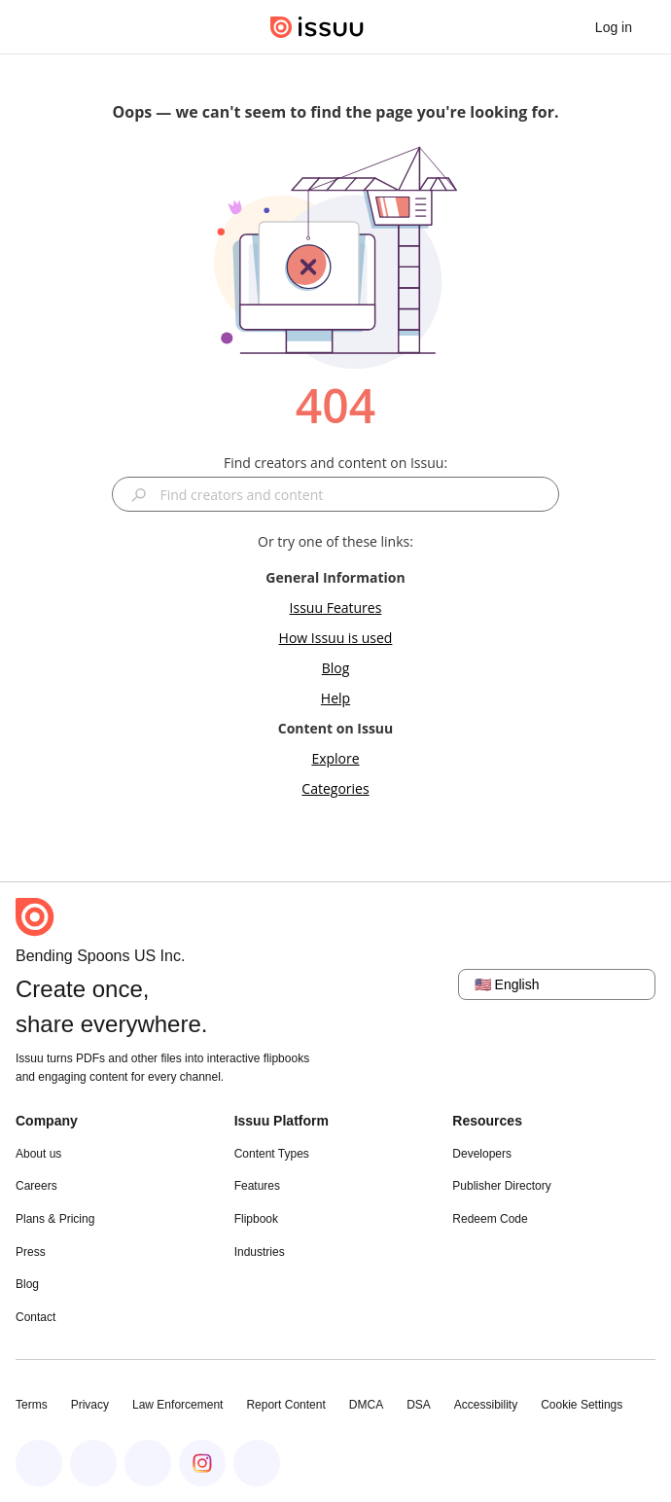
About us (38, 1154)
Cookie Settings (581, 1405)
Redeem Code (489, 1219)
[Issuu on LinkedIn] (93, 1463)
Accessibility (485, 1405)
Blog (336, 668)
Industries (259, 1252)
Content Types (271, 1154)
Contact (35, 1317)
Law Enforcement (177, 1405)
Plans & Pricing (55, 1219)
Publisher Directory (501, 1186)
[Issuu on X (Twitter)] (147, 1463)
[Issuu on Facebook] (39, 1463)
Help (335, 698)
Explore (335, 758)
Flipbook (256, 1219)
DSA (418, 1405)
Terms (32, 1405)
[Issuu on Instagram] (202, 1463)
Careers (36, 1186)
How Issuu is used (336, 637)
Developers (482, 1154)
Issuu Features (336, 607)
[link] (614, 27)
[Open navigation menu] (35, 27)
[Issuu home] (317, 27)
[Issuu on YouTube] (256, 1463)
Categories (335, 788)
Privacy (90, 1405)
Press (31, 1252)
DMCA (366, 1405)
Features (257, 1186)
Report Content (285, 1405)
